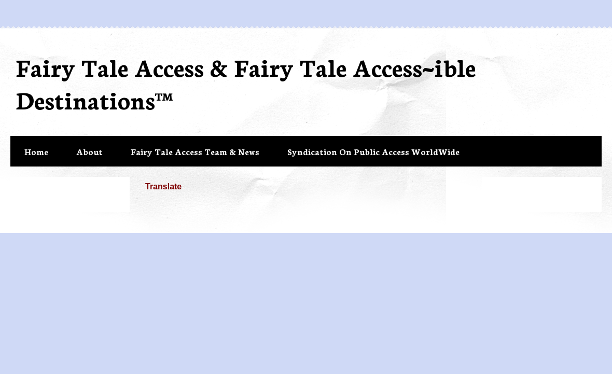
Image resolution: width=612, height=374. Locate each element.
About (89, 151)
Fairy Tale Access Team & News (195, 151)
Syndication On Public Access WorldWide (373, 151)
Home (36, 151)
